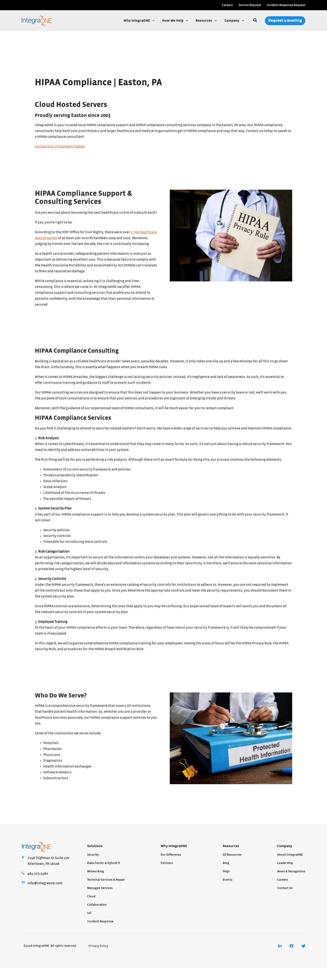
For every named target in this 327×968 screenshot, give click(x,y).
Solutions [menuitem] (95, 846)
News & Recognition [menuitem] (291, 871)
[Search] (255, 20)
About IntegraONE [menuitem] (290, 854)
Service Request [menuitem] (250, 5)
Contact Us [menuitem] (285, 888)
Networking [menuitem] (95, 871)
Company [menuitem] (284, 846)
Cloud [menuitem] (91, 896)
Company (232, 20)
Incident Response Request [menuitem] (286, 5)
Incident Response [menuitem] (100, 921)
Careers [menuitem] (227, 5)
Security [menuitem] (93, 854)
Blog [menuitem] (226, 863)
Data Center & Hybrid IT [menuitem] (103, 863)
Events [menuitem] (227, 879)
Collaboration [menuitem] (97, 904)
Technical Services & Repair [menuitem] (106, 879)
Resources (204, 20)
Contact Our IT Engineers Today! (60, 146)
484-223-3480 (38, 873)
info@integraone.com (45, 883)
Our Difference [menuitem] (171, 854)
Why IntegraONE (137, 20)
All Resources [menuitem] (232, 854)
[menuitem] (280, 946)
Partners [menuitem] (167, 863)
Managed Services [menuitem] (100, 888)
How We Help (173, 20)
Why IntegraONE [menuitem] (174, 846)
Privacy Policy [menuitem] (98, 946)
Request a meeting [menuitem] (285, 21)
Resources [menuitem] (231, 846)
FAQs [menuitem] (226, 871)
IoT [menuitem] (89, 913)
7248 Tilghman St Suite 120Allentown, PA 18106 (48, 860)
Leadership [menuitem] (285, 863)
